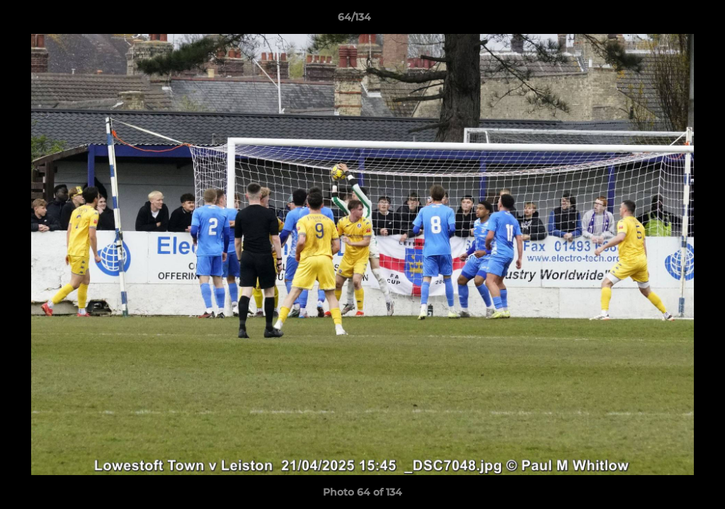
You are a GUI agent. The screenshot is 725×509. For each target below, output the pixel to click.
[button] (665, 20)
